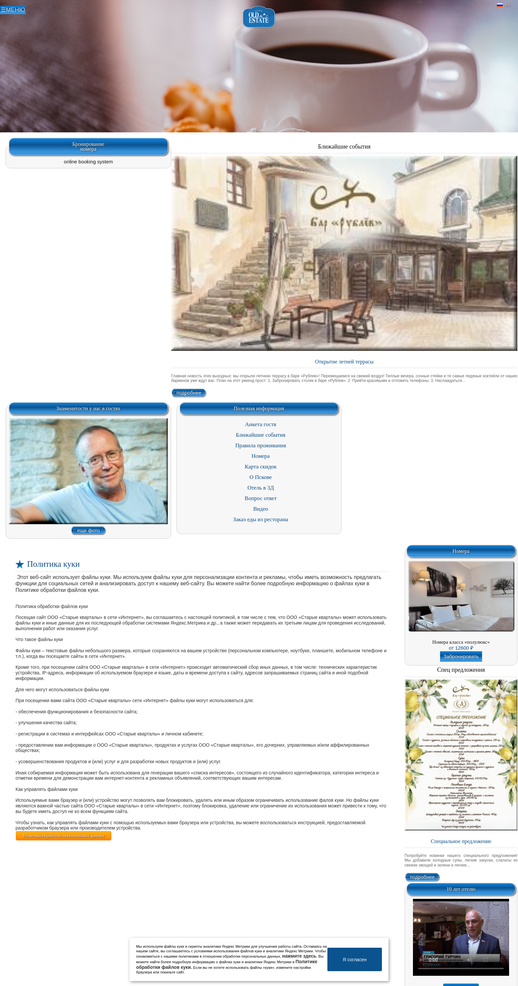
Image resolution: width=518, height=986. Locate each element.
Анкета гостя (260, 424)
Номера (261, 456)
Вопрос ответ (261, 498)
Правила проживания (260, 445)
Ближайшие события (344, 146)
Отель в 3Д (260, 488)
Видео (260, 509)
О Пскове (260, 477)
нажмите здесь (299, 956)
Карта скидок (261, 466)
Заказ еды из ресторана (260, 519)
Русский (500, 5)
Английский (507, 5)
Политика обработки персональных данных (63, 835)
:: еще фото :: (88, 530)
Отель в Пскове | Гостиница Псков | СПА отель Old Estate (259, 17)
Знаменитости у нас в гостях (88, 408)
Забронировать (461, 656)
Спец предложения (461, 669)
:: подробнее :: (188, 392)
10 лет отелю (461, 889)
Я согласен (354, 959)
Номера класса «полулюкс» (461, 642)
